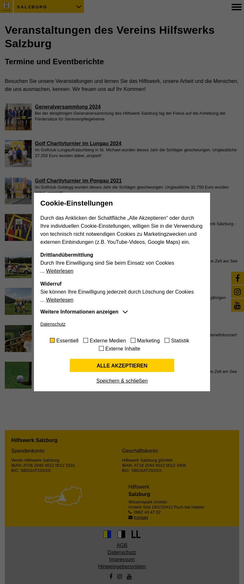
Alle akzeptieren (122, 365)
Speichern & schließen (122, 381)
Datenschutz (53, 324)
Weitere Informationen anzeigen (79, 311)
